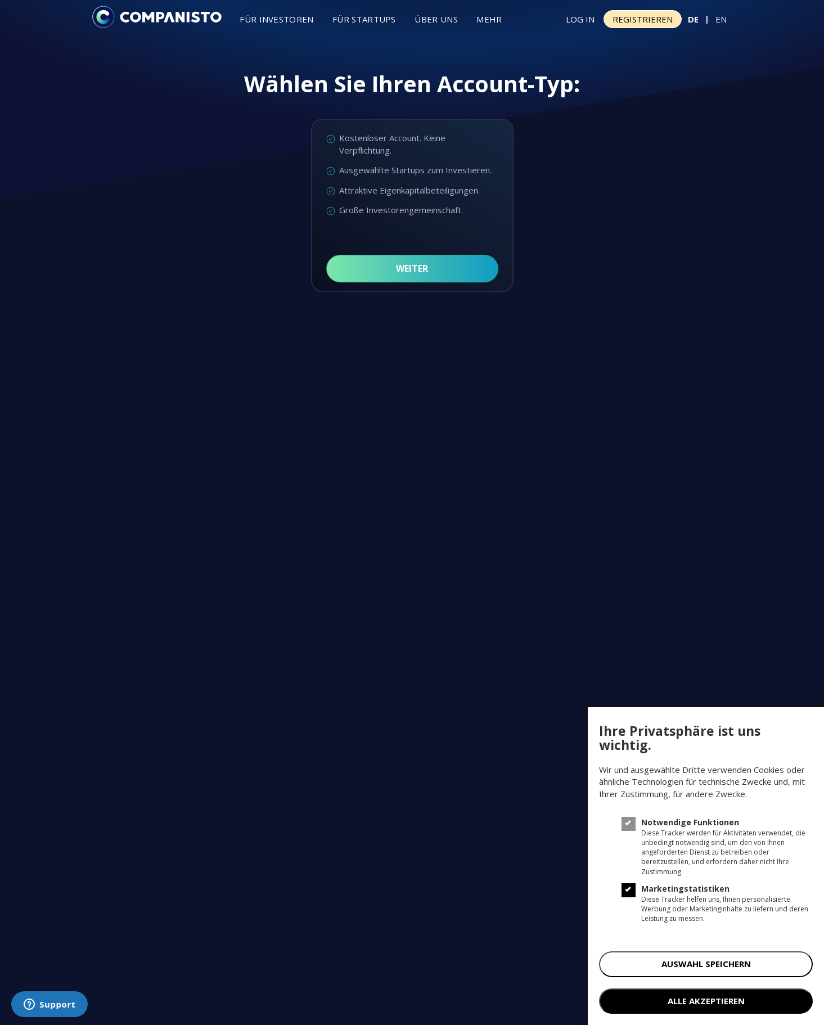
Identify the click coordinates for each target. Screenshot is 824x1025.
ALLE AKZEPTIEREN (706, 1000)
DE (693, 19)
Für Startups (364, 19)
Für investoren (276, 19)
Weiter (412, 268)
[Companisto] (157, 18)
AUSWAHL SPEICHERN (706, 963)
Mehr (489, 19)
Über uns (436, 19)
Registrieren (643, 19)
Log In (580, 19)
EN (721, 19)
